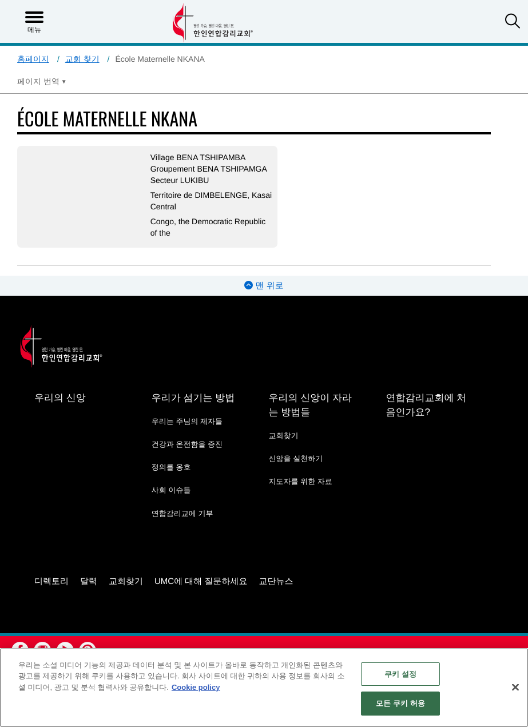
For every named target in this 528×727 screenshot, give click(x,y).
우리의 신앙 (60, 397)
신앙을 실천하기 (296, 458)
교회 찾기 (82, 58)
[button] (512, 22)
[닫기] (515, 687)
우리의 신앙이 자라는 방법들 (310, 405)
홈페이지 (33, 58)
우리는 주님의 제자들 (187, 421)
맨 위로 (263, 286)
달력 (88, 581)
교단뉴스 (276, 581)
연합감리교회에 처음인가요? (426, 405)
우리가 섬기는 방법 (193, 397)
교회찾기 (284, 435)
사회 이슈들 (171, 490)
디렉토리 (51, 581)
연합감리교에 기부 (182, 513)
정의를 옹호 (171, 467)
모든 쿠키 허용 (400, 703)
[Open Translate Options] (41, 81)
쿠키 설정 (400, 674)
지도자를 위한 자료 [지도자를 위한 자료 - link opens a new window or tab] (300, 481)
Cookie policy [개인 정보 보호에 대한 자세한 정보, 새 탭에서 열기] (196, 687)
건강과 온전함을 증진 (187, 444)
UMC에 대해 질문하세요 (201, 581)
